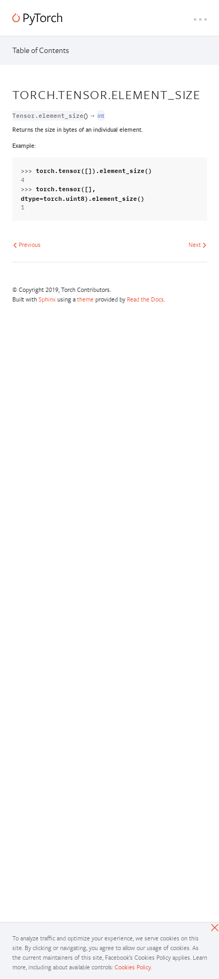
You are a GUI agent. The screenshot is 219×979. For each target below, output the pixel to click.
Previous (27, 244)
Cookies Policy (133, 967)
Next (197, 244)
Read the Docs (145, 299)
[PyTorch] (37, 19)
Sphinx (47, 299)
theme (85, 299)
